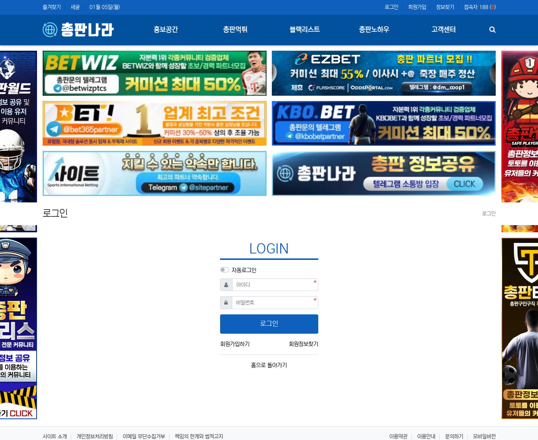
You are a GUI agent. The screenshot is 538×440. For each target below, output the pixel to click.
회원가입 (417, 7)
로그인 (391, 7)
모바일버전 (484, 437)
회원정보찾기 (303, 344)
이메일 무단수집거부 (144, 437)
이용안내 (426, 437)
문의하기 (454, 437)
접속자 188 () (480, 7)
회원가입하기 (235, 344)
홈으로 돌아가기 (269, 365)
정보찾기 (445, 7)
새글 (75, 7)
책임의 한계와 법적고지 (199, 437)
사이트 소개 (55, 437)
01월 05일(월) (104, 7)
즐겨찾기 (52, 7)
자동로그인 (244, 270)
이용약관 (398, 437)
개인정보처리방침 (95, 437)
